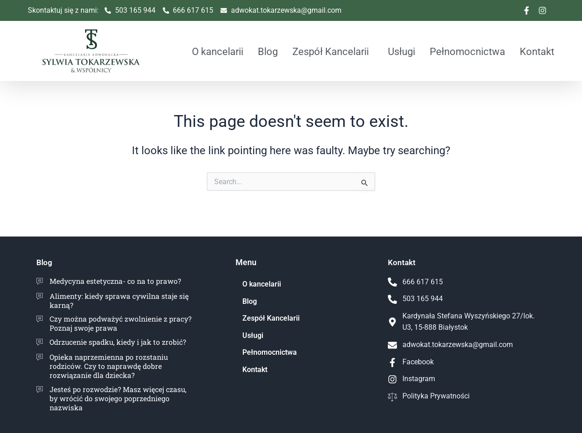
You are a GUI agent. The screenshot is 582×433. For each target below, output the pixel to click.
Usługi (401, 51)
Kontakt (537, 51)
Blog (268, 51)
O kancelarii (217, 51)
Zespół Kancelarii (330, 51)
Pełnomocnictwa (467, 51)
